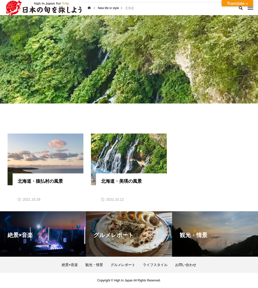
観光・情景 (94, 265)
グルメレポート (123, 265)
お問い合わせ (185, 265)
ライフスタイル (155, 265)
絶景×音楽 (70, 265)
